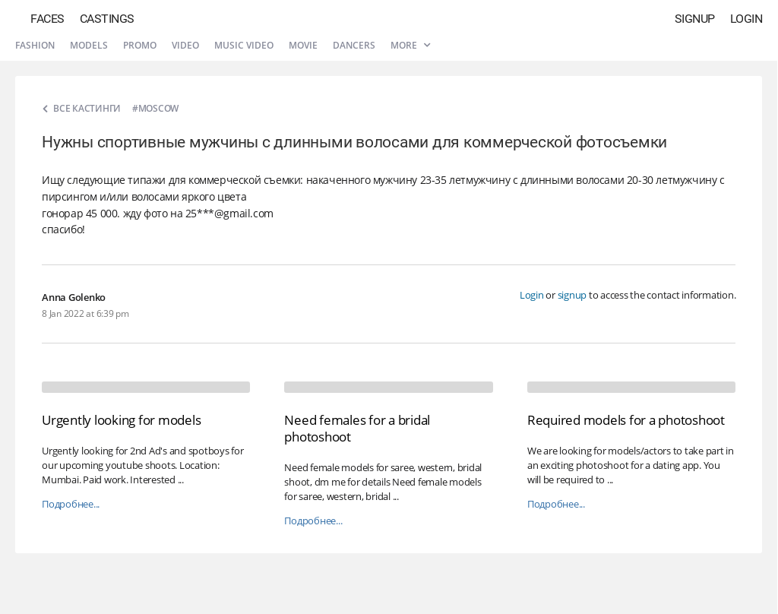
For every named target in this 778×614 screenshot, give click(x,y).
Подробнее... (71, 504)
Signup (695, 18)
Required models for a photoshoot (626, 420)
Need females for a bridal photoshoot (357, 428)
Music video (244, 45)
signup (572, 295)
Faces (47, 18)
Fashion (35, 45)
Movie (303, 45)
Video (185, 45)
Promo (140, 45)
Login (746, 18)
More (410, 45)
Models (89, 45)
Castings (107, 18)
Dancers (354, 45)
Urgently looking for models (121, 420)
